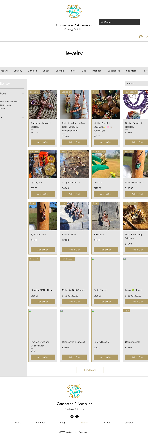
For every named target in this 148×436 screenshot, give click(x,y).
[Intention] (97, 70)
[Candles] (32, 70)
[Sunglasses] (114, 70)
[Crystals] (60, 70)
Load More (90, 370)
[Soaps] (46, 70)
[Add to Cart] (43, 142)
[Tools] (73, 70)
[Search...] (119, 22)
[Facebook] (72, 416)
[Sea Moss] (131, 70)
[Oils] (84, 70)
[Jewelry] (18, 70)
